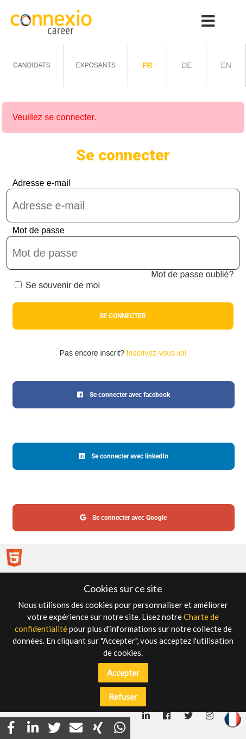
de (186, 65)
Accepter (123, 673)
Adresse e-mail (41, 183)
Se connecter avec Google (123, 517)
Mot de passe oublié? (192, 274)
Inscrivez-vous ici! (156, 353)
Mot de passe (38, 230)
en (225, 65)
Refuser (123, 696)
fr (147, 65)
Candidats (31, 65)
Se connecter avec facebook (123, 395)
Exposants (95, 65)
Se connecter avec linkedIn (123, 456)
